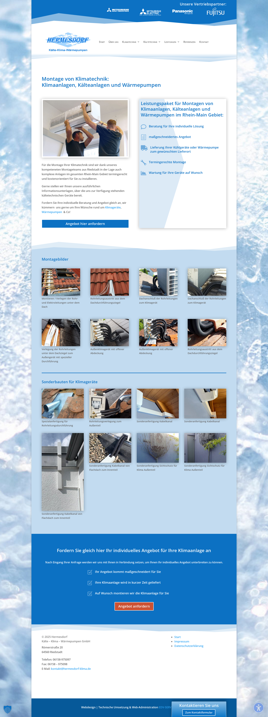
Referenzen (189, 41)
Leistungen (170, 41)
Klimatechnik (129, 41)
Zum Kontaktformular (198, 712)
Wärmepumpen (52, 212)
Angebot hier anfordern (85, 223)
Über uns (113, 41)
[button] (7, 709)
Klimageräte (113, 207)
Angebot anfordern (134, 606)
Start (102, 41)
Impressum (181, 641)
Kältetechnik (150, 41)
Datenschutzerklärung (188, 646)
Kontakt (204, 41)
